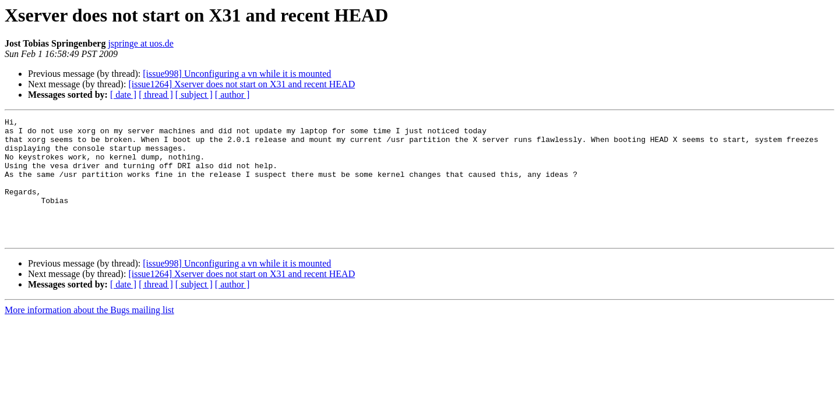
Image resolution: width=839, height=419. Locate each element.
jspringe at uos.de (140, 43)
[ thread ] (156, 95)
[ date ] (123, 95)
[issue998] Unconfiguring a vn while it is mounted (237, 74)
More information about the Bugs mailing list (89, 334)
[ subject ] (194, 95)
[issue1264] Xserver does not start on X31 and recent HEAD (241, 84)
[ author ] (232, 95)
